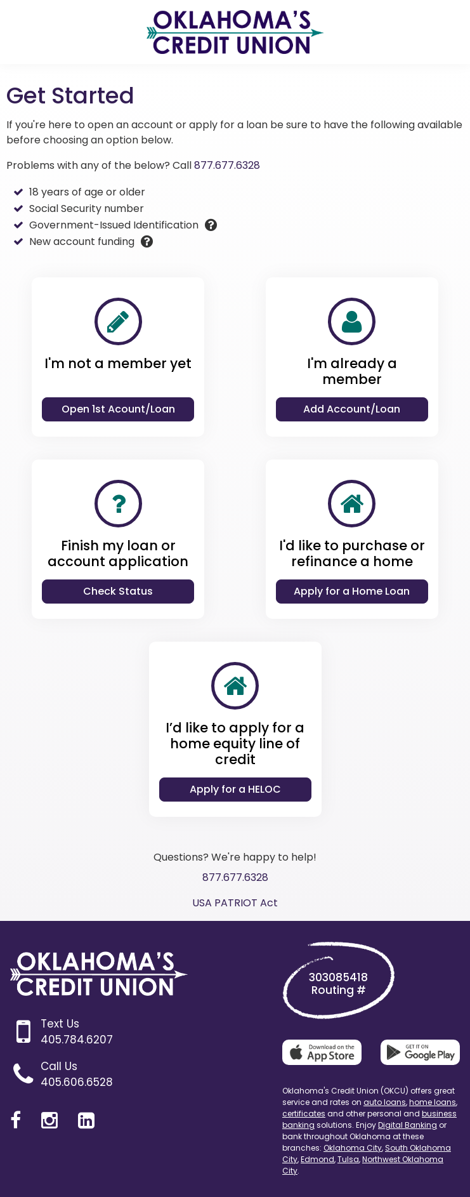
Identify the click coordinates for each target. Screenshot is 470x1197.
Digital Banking (407, 1125)
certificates (303, 1113)
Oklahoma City (352, 1147)
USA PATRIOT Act (235, 903)
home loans (432, 1102)
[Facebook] (15, 1121)
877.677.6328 (227, 165)
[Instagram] (49, 1121)
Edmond (317, 1159)
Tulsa (348, 1159)
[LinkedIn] (86, 1121)
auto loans (384, 1102)
